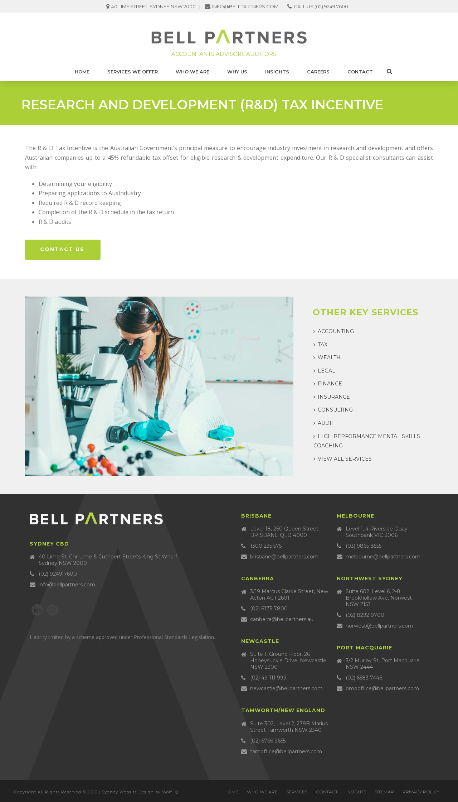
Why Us (237, 72)
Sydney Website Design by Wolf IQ (140, 791)
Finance (327, 383)
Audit (323, 423)
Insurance (331, 397)
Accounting (333, 331)
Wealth (327, 357)
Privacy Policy (421, 791)
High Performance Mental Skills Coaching (366, 441)
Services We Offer (132, 72)
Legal (324, 371)
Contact (360, 72)
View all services (342, 459)
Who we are (192, 72)
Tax (320, 344)
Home (82, 72)
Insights (277, 72)
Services (296, 791)
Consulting (333, 410)
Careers (318, 72)
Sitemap (384, 791)
